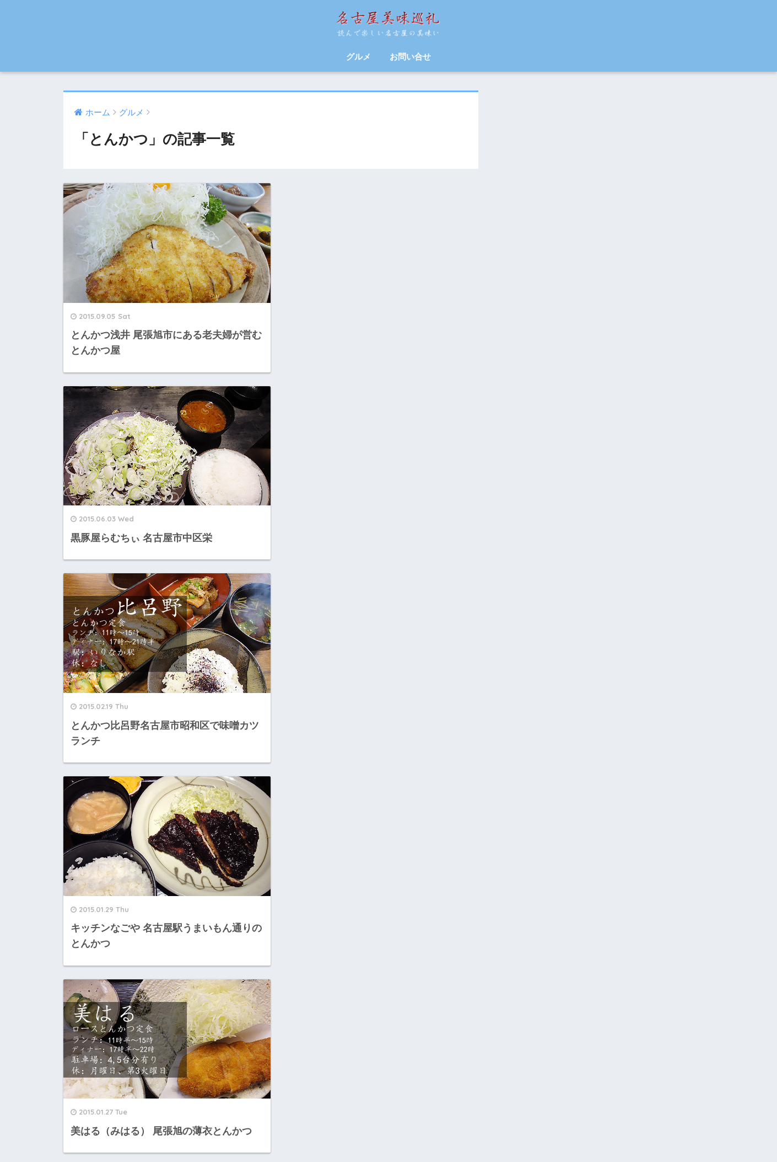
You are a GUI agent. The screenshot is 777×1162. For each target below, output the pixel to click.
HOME (389, 1116)
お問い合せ (410, 56)
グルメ (358, 56)
